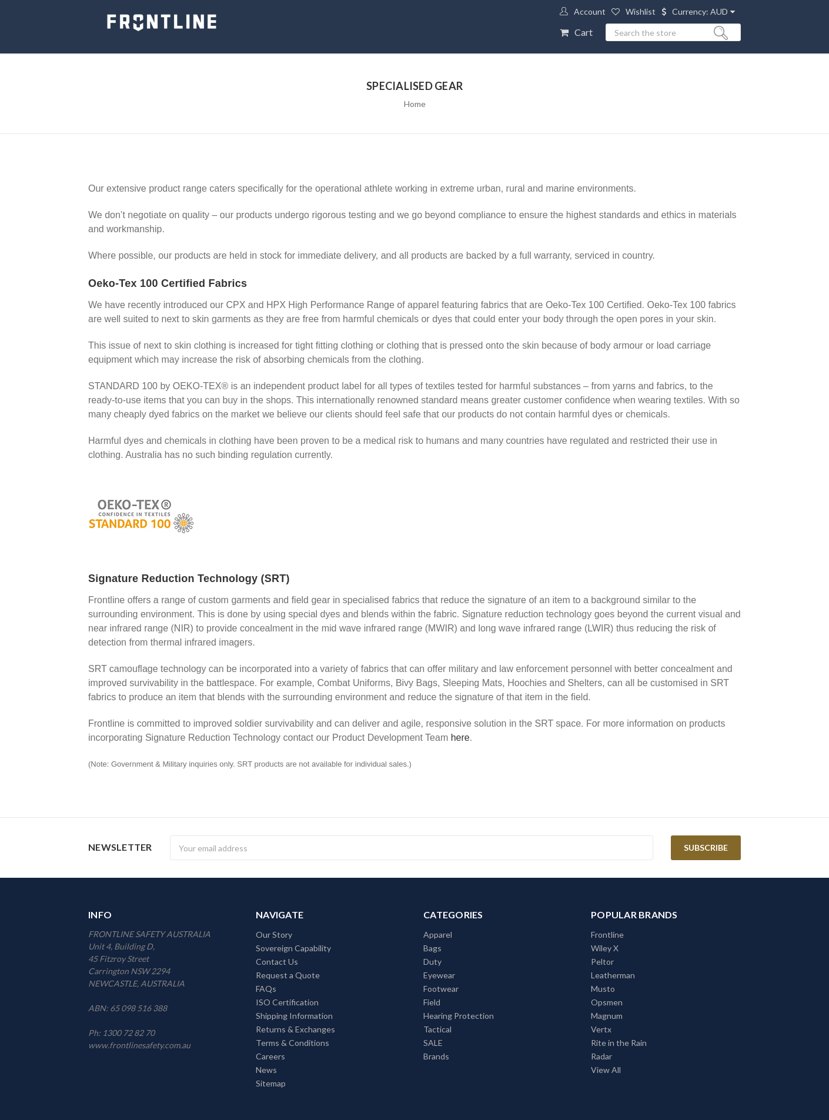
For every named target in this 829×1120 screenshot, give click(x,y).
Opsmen (607, 1002)
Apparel (437, 935)
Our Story (274, 935)
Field (431, 1002)
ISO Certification (287, 1002)
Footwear (441, 989)
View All (606, 1070)
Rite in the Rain (619, 1043)
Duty (432, 962)
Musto (603, 989)
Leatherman (613, 975)
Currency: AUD (700, 11)
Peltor (602, 962)
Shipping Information (294, 1016)
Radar (601, 1056)
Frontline (607, 935)
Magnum (607, 1016)
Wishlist (641, 11)
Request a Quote (288, 975)
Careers (270, 1056)
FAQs (266, 989)
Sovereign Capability (293, 948)
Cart (583, 32)
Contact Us (277, 962)
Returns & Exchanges (295, 1029)
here (460, 738)
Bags (432, 948)
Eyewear (439, 975)
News (266, 1070)
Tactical (437, 1029)
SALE (433, 1043)
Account (590, 11)
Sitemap (271, 1083)
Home (415, 104)
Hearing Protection (458, 1016)
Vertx (601, 1029)
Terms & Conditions (292, 1043)
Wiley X (605, 948)
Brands (436, 1056)
